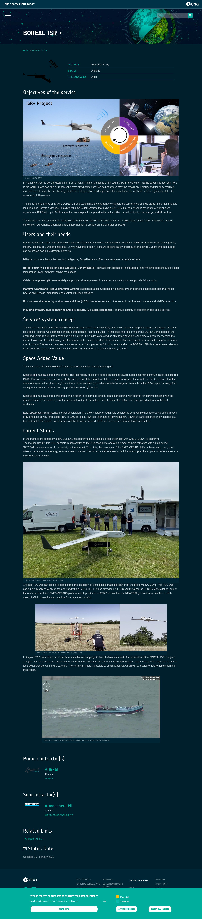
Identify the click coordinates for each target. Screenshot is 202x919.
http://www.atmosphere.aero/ (59, 815)
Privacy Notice (161, 884)
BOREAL (52, 769)
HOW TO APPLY (83, 879)
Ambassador (108, 879)
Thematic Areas (39, 50)
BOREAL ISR (35, 839)
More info (64, 909)
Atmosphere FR (59, 805)
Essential (124, 897)
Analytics (124, 902)
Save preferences (126, 909)
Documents (160, 879)
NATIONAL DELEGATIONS (88, 884)
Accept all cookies (160, 909)
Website (49, 779)
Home (26, 50)
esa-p (131, 887)
